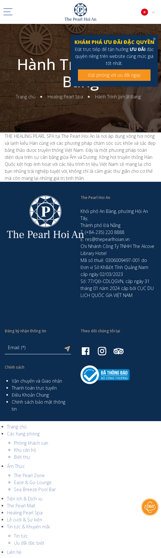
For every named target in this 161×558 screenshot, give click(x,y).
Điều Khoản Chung (30, 395)
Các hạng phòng (23, 434)
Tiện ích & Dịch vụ (24, 499)
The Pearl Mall (21, 506)
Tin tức (21, 536)
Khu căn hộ (25, 450)
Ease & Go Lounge (33, 482)
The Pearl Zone (29, 475)
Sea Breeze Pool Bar (35, 489)
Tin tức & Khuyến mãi (28, 527)
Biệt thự (22, 457)
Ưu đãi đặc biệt (29, 543)
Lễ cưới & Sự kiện (24, 520)
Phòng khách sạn (31, 443)
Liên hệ (14, 552)
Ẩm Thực (16, 466)
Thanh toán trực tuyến (34, 388)
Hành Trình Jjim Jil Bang (118, 97)
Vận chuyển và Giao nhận (37, 381)
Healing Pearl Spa (65, 97)
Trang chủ (25, 97)
